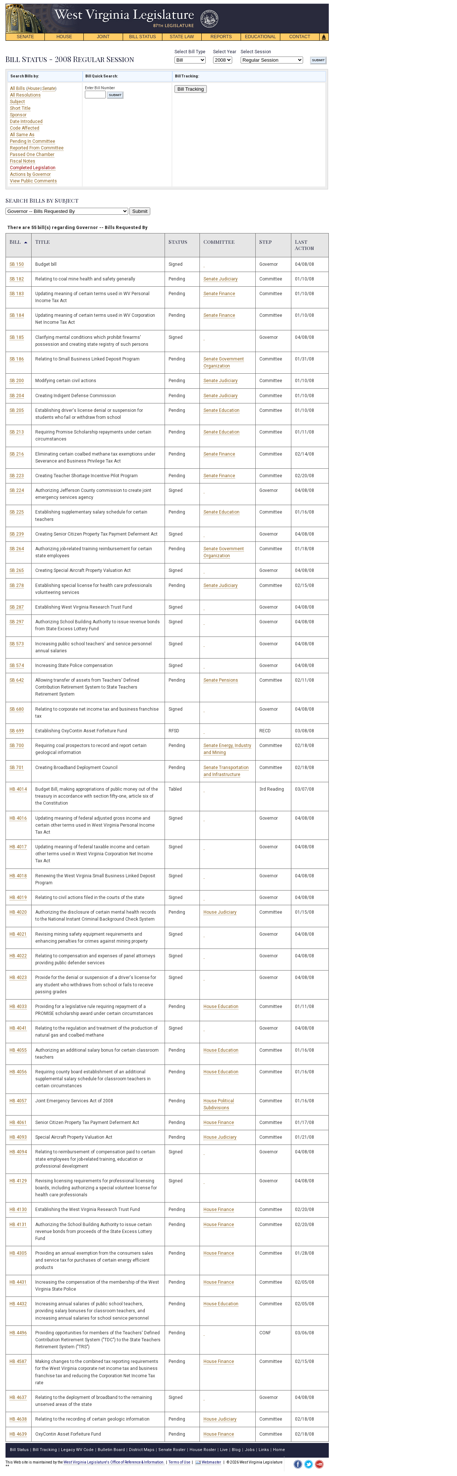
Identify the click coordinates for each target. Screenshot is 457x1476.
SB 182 (17, 279)
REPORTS (221, 36)
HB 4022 (18, 955)
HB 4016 (18, 818)
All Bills (18, 88)
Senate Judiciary (221, 279)
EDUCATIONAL (260, 36)
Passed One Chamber (32, 154)
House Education (221, 1006)
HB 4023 (18, 977)
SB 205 (17, 410)
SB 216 (17, 454)
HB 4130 (18, 1209)
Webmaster (208, 1462)
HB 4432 (18, 1303)
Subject (17, 101)
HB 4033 (18, 1006)
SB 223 (17, 475)
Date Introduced (26, 121)
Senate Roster (172, 1449)
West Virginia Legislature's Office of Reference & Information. (114, 1462)
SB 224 (17, 490)
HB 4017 (18, 846)
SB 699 (17, 730)
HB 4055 (18, 1050)
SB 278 (17, 585)
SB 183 (17, 293)
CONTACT (299, 36)
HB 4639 (18, 1434)
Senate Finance (219, 293)
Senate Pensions (221, 680)
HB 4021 (18, 934)
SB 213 (17, 432)
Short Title (20, 108)
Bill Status (19, 1449)
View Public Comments (33, 181)
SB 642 (17, 680)
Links (264, 1449)
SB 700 (17, 745)
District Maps (141, 1449)
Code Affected (24, 128)
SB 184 (17, 315)
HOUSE (64, 36)
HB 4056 (18, 1071)
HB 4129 (18, 1180)
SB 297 (17, 621)
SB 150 (17, 264)
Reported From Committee (37, 147)
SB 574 (17, 665)
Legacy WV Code (77, 1449)
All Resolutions (25, 95)
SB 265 (17, 570)
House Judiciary (220, 912)
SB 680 (17, 709)
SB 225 (17, 512)
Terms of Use (179, 1462)
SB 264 (17, 548)
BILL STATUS (142, 36)
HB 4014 (18, 789)
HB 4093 (18, 1137)
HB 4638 (18, 1419)
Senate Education (222, 410)
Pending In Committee (32, 141)
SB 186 (17, 359)
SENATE (25, 36)
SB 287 (17, 607)
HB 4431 (18, 1282)
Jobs (250, 1449)
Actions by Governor (30, 174)
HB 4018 (18, 875)
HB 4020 (18, 912)
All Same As (22, 134)
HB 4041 (18, 1028)
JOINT (103, 36)
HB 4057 (18, 1100)
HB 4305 (18, 1253)
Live (224, 1449)
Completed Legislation (32, 167)
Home (279, 1449)
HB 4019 (18, 897)
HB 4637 (18, 1397)
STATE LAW (182, 36)
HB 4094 (18, 1151)
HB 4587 (18, 1361)
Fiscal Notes (22, 161)
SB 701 (17, 767)
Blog (236, 1449)
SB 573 (17, 643)
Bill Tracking (190, 89)
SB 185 (17, 337)
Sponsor (18, 114)
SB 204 (17, 395)
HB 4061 (18, 1122)
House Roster (203, 1449)
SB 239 (17, 534)
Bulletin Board (111, 1449)
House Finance (219, 1122)
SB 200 (17, 380)
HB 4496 (18, 1332)
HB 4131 (18, 1224)
